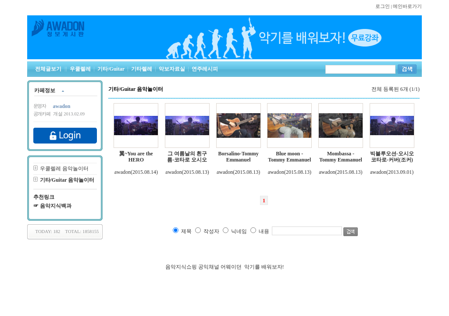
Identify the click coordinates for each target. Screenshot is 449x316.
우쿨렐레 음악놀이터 (64, 168)
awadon (122, 172)
